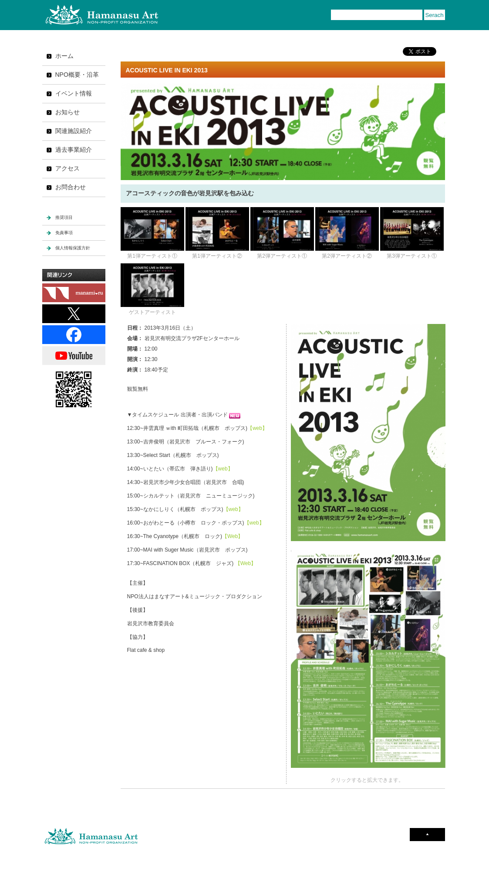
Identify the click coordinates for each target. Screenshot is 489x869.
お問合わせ (70, 187)
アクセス (67, 168)
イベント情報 (73, 93)
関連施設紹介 (73, 130)
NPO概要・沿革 (77, 74)
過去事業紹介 (73, 149)
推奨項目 (64, 217)
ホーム (64, 55)
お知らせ (67, 112)
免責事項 (64, 232)
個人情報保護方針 (72, 247)
